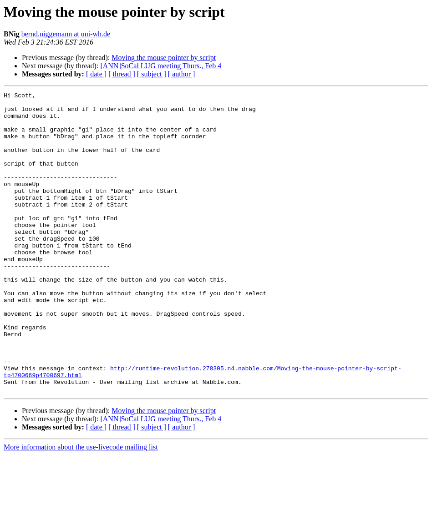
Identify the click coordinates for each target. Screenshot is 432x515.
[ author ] (181, 74)
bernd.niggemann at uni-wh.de (66, 34)
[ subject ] (151, 74)
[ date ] (96, 74)
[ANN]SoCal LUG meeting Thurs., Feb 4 (160, 66)
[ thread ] (121, 74)
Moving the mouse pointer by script (164, 57)
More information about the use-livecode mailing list (81, 507)
